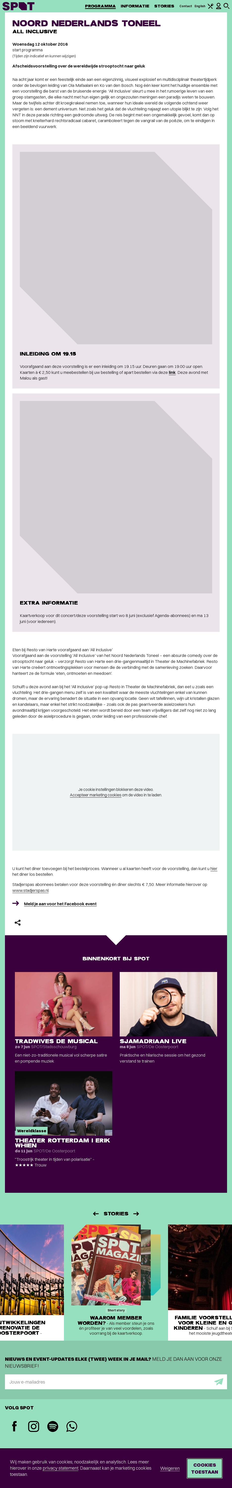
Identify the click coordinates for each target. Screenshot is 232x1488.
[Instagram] (33, 1427)
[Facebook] (14, 1427)
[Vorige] (95, 1214)
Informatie (135, 6)
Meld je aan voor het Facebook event (60, 903)
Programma (100, 6)
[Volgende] (136, 1214)
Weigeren (170, 1468)
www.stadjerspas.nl (30, 890)
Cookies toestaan (204, 1468)
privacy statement (60, 1468)
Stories (164, 6)
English (200, 6)
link (172, 372)
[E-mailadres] (116, 1381)
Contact (185, 6)
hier (213, 868)
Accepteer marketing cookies (95, 794)
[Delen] (17, 922)
